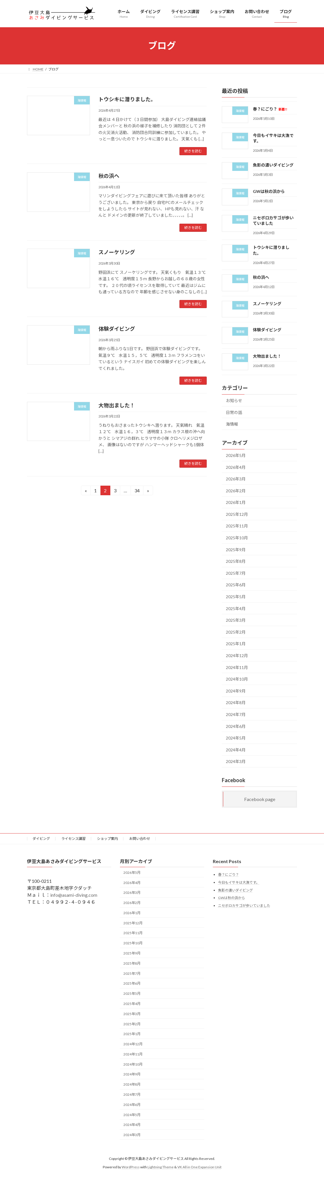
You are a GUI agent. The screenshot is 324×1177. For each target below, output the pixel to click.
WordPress (131, 1167)
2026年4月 (236, 466)
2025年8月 (236, 561)
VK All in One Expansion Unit (199, 1167)
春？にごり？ (270, 108)
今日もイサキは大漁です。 (239, 882)
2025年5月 (236, 596)
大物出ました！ (116, 405)
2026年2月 (236, 490)
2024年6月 (236, 726)
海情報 (232, 424)
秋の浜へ (108, 176)
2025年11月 (237, 525)
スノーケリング (116, 252)
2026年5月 (236, 455)
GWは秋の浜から (269, 191)
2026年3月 (236, 478)
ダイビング (41, 838)
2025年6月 (236, 584)
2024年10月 (237, 679)
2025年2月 (236, 631)
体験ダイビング (116, 329)
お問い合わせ (139, 838)
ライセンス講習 (73, 838)
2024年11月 (237, 667)
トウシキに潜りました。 (127, 99)
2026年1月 (236, 502)
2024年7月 (236, 714)
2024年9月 (236, 690)
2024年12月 (237, 655)
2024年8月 (236, 702)
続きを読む (193, 151)
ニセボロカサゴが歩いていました (244, 905)
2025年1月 (236, 643)
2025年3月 (236, 620)
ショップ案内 (107, 838)
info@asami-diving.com (73, 895)
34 (137, 491)
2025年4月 (236, 608)
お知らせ (234, 400)
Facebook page (259, 799)
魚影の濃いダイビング (273, 164)
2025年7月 (236, 572)
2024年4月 (236, 749)
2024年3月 (236, 761)
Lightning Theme (160, 1167)
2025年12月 (237, 513)
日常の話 (234, 412)
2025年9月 (236, 549)
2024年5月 (236, 737)
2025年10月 (237, 537)
